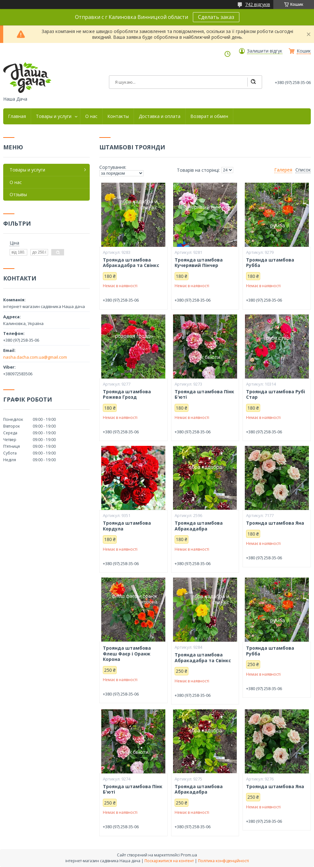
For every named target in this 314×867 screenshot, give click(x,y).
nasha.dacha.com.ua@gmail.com (35, 357)
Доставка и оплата (159, 116)
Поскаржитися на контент (169, 860)
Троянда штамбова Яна (275, 523)
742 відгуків (257, 4)
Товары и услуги (53, 116)
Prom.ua (189, 855)
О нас (91, 116)
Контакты (118, 116)
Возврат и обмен (209, 116)
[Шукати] (253, 82)
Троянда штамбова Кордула (127, 525)
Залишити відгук (264, 51)
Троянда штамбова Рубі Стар (275, 394)
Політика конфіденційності (223, 860)
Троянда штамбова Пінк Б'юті (204, 394)
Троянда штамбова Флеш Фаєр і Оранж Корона (127, 653)
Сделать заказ (216, 17)
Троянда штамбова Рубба (270, 262)
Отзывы (18, 194)
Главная (17, 116)
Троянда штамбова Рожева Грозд (127, 394)
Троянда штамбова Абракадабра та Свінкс (131, 262)
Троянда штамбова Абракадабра (199, 525)
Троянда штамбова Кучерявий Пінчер (199, 262)
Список (303, 170)
